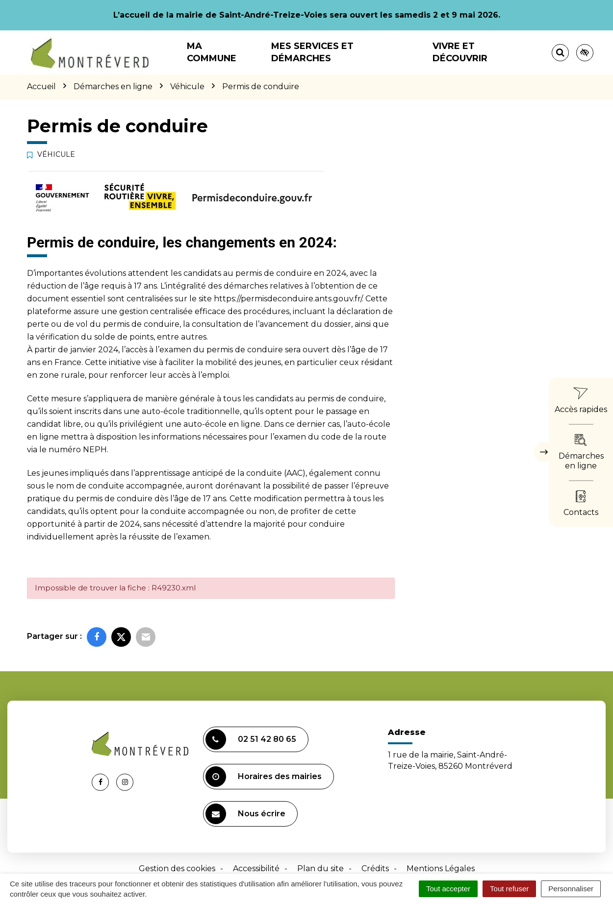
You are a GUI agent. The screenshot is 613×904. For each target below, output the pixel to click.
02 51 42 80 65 (250, 739)
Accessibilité (256, 868)
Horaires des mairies (263, 776)
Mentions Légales (441, 868)
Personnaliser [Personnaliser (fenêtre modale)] (570, 888)
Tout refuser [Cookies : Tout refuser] (509, 888)
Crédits (375, 868)
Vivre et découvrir (460, 52)
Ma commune (211, 52)
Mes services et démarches (312, 52)
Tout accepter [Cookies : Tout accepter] (448, 888)
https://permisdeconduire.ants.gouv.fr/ (288, 298)
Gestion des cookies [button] (177, 868)
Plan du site (320, 868)
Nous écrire (245, 814)
